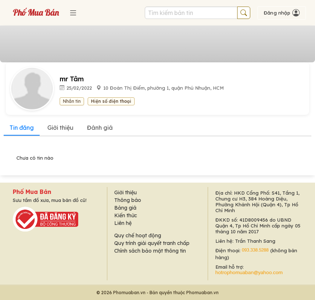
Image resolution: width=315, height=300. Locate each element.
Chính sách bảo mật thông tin (150, 251)
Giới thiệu (60, 127)
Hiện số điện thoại (111, 101)
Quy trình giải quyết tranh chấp (152, 243)
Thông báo (127, 200)
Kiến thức (125, 215)
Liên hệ (123, 223)
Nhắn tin (72, 101)
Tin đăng (21, 127)
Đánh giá (100, 127)
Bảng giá (125, 207)
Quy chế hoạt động (137, 235)
